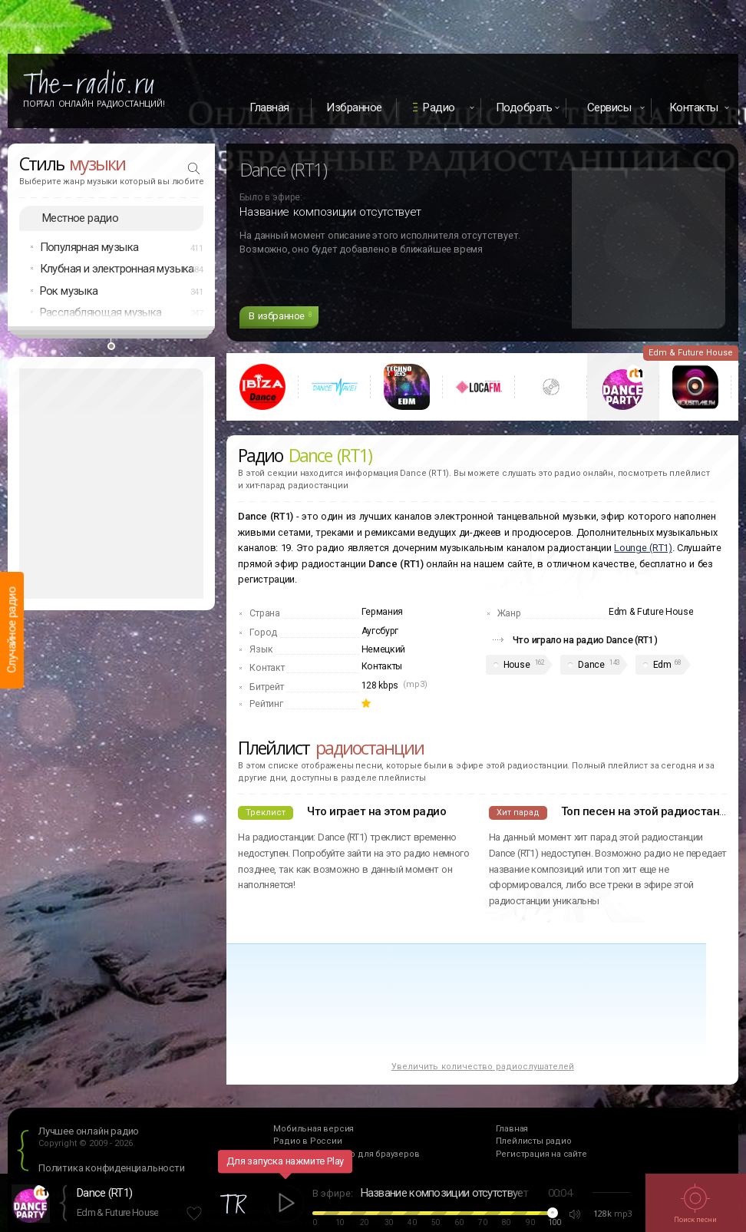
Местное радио (80, 218)
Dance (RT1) (104, 1193)
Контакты (382, 666)
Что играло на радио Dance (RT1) (585, 640)
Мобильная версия (313, 1129)
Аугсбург (380, 631)
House (516, 664)
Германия (382, 611)
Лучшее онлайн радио (88, 1131)
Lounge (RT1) (643, 547)
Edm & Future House (117, 1212)
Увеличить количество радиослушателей (482, 1067)
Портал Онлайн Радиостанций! (94, 103)
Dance (591, 664)
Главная (269, 107)
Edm (662, 664)
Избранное (354, 107)
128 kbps (380, 685)
